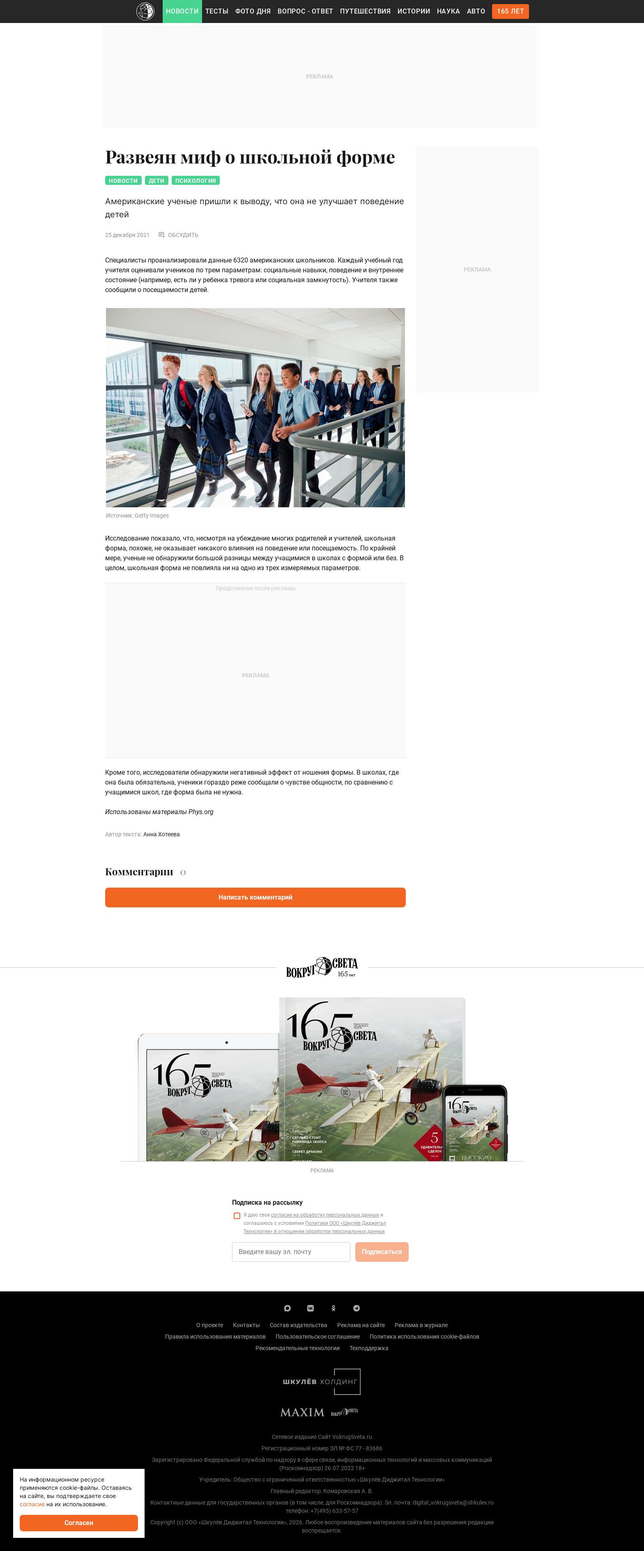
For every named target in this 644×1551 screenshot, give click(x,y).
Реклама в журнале (421, 1325)
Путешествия (365, 11)
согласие (32, 1503)
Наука (448, 11)
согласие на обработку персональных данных (325, 1215)
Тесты (217, 11)
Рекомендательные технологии (297, 1348)
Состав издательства (298, 1325)
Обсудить (178, 235)
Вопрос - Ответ (306, 11)
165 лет (510, 11)
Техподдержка (369, 1348)
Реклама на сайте (361, 1325)
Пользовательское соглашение (318, 1336)
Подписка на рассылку (267, 1202)
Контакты (246, 1325)
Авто (476, 11)
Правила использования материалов (215, 1336)
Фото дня (253, 11)
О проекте (209, 1325)
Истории (414, 11)
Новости (182, 11)
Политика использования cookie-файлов (424, 1336)
